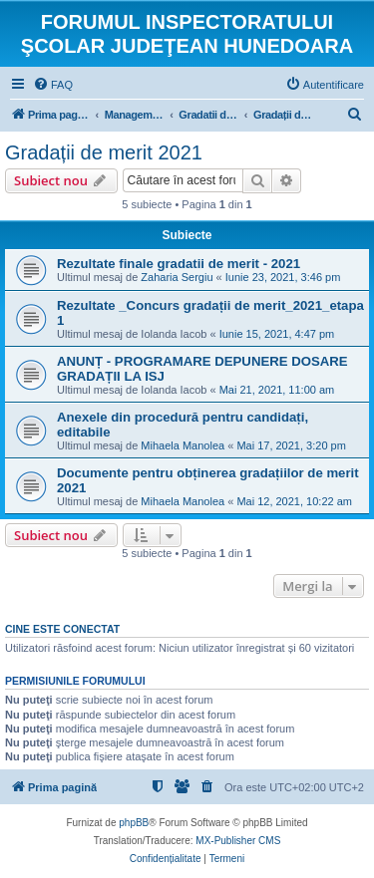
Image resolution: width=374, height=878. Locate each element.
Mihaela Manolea (182, 445)
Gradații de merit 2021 (103, 152)
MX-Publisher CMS (237, 840)
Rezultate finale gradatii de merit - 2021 (178, 263)
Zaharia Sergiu (176, 277)
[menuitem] (53, 85)
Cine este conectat (62, 629)
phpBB (134, 822)
